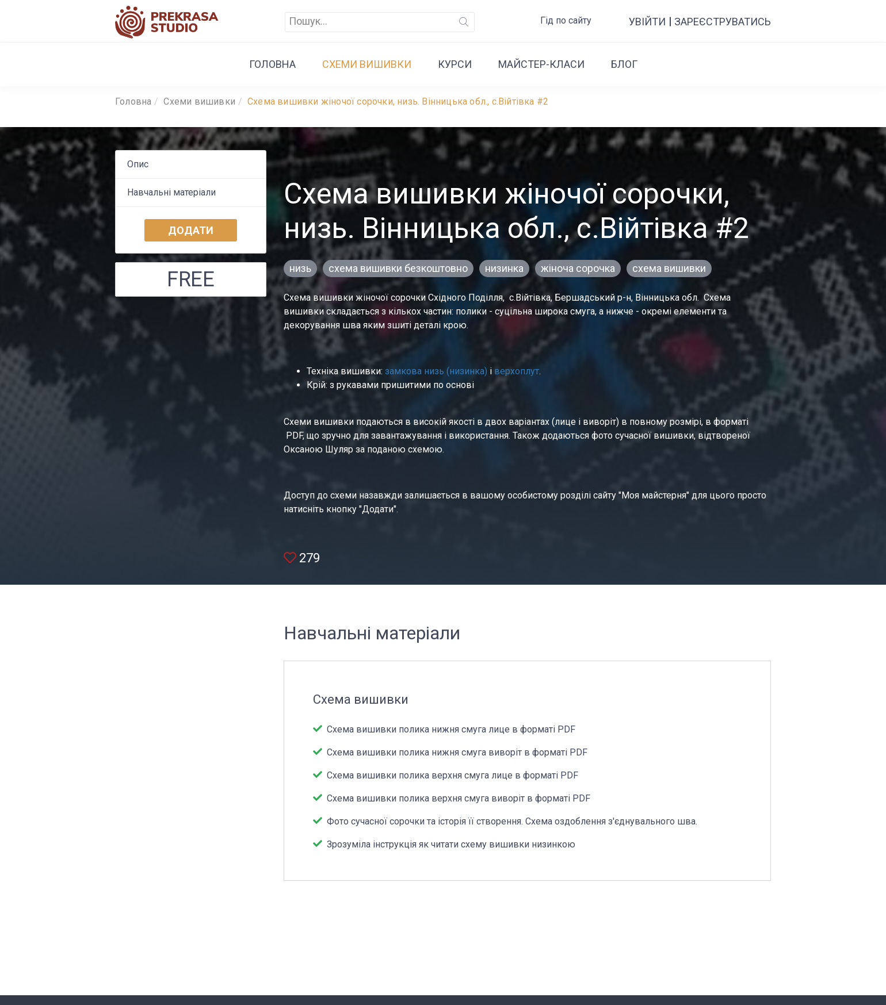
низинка (504, 268)
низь (300, 268)
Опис (137, 164)
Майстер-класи (541, 64)
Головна (272, 64)
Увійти (647, 22)
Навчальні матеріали (171, 192)
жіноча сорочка (578, 268)
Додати (190, 230)
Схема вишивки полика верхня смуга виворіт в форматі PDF (457, 798)
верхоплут (516, 371)
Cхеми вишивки (366, 64)
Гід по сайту (565, 20)
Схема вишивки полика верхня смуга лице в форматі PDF (451, 775)
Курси (455, 64)
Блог (624, 64)
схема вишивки (669, 268)
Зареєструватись (722, 22)
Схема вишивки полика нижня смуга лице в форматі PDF (449, 729)
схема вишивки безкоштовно (398, 268)
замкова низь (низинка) (436, 371)
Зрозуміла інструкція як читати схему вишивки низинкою (449, 844)
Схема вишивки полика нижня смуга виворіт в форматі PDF (455, 752)
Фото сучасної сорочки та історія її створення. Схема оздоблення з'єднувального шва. (510, 821)
